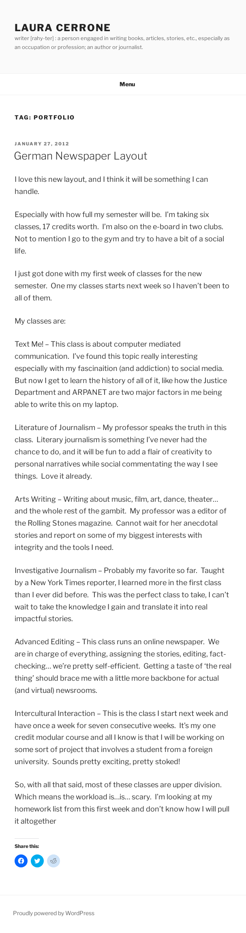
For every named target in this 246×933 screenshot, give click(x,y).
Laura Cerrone (63, 28)
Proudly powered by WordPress (53, 913)
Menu (123, 84)
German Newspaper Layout (81, 155)
